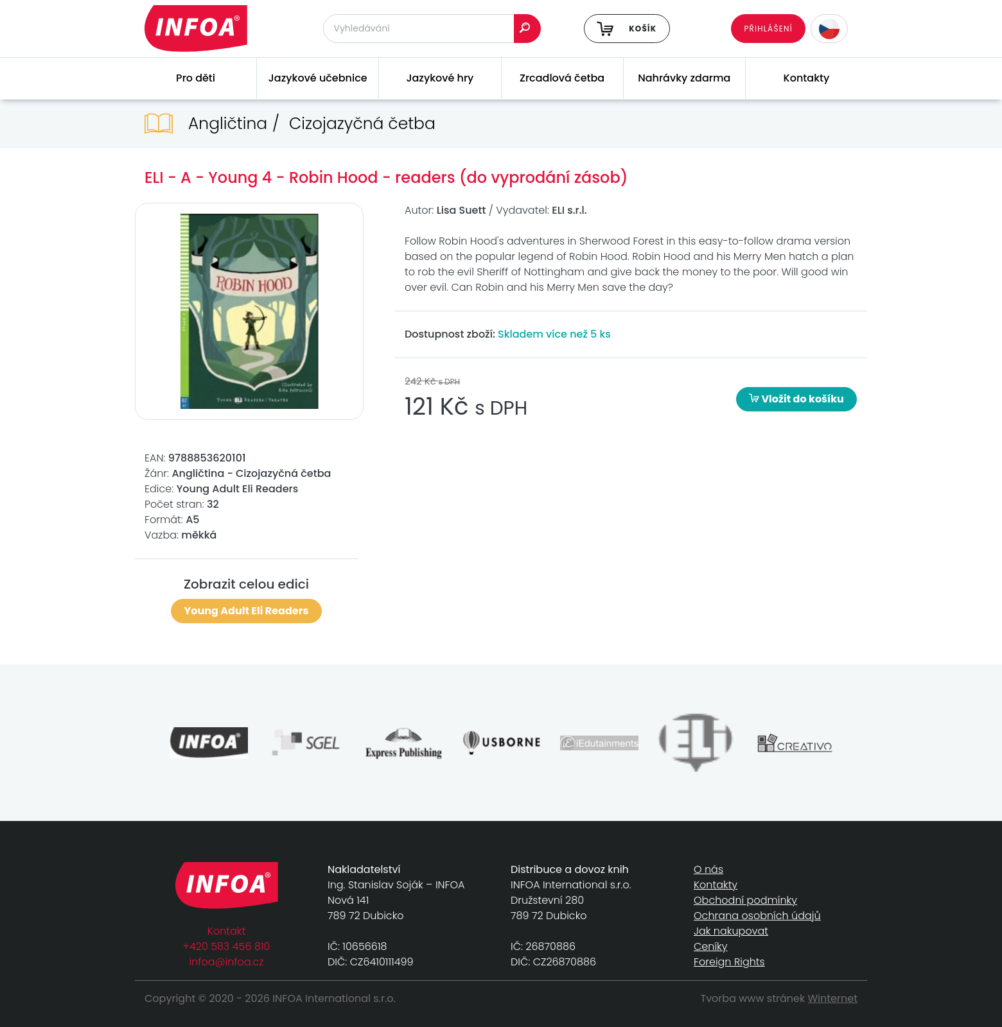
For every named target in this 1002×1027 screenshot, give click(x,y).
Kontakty (807, 78)
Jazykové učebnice (317, 78)
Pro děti (195, 78)
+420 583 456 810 (226, 946)
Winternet (833, 998)
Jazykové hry (439, 78)
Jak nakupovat (731, 931)
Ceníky (710, 946)
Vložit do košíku (796, 399)
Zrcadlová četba (562, 78)
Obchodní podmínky (745, 900)
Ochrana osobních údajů (757, 915)
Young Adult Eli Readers (246, 610)
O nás (708, 869)
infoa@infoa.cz (226, 961)
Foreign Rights (729, 961)
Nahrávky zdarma (684, 78)
